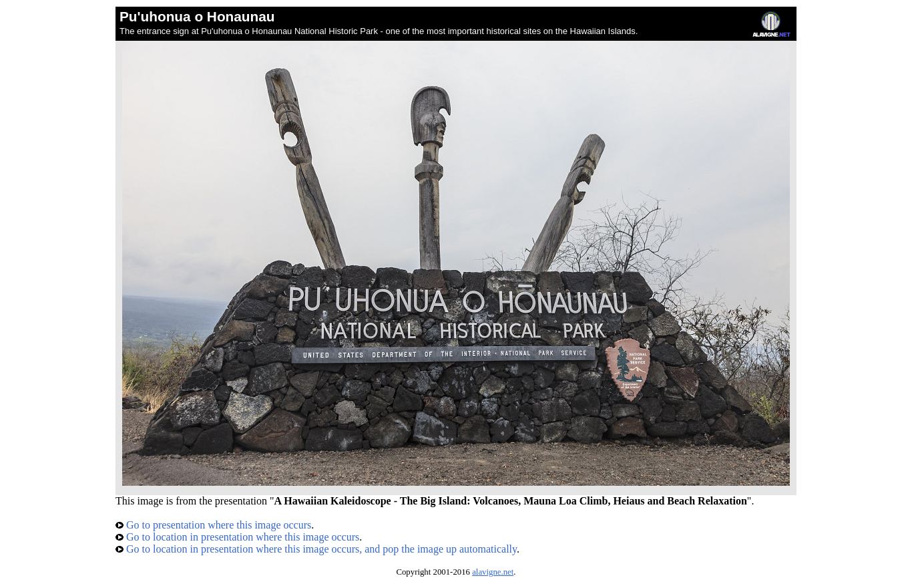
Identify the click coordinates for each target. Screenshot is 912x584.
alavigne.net (492, 572)
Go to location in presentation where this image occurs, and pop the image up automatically (316, 549)
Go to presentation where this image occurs (213, 525)
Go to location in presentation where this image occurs (237, 537)
